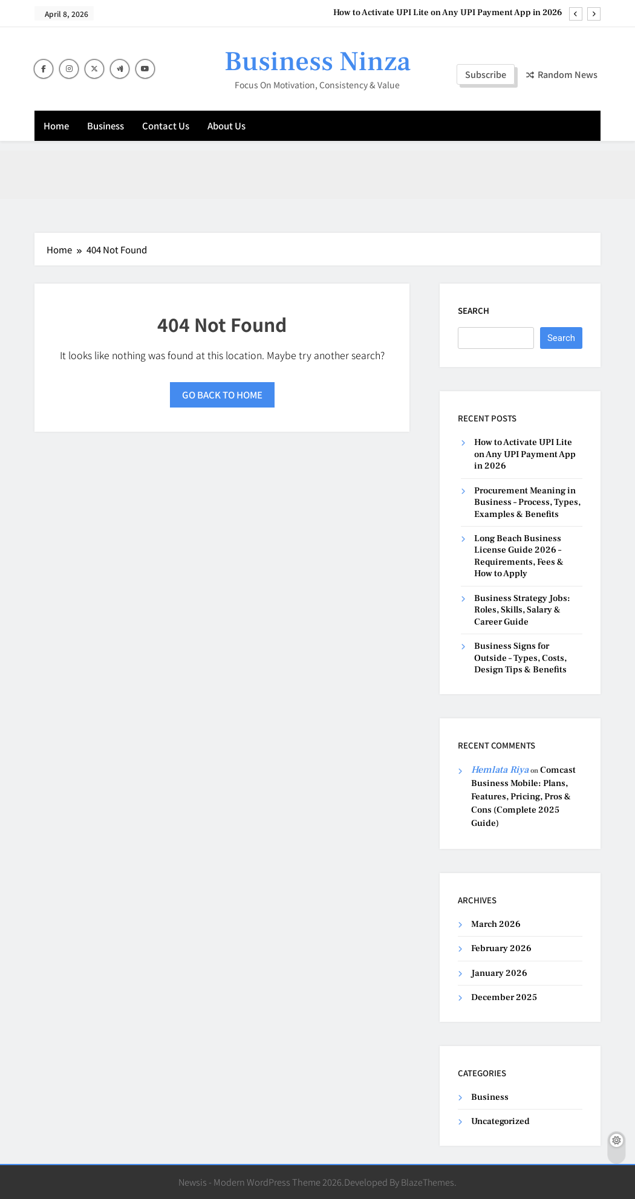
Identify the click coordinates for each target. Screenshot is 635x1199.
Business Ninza (317, 61)
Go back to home (222, 394)
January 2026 (499, 973)
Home (56, 125)
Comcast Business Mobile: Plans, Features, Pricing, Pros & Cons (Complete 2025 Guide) (523, 796)
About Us (226, 125)
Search (473, 310)
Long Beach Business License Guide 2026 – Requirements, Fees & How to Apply (519, 556)
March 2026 (496, 924)
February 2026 (501, 948)
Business (105, 125)
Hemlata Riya (500, 770)
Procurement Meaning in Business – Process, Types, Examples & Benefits (527, 502)
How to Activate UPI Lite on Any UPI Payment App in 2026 (447, 13)
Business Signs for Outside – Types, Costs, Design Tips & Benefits (520, 657)
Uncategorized (500, 1121)
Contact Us (165, 125)
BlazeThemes (427, 1181)
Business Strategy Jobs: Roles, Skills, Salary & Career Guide (522, 610)
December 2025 (504, 997)
